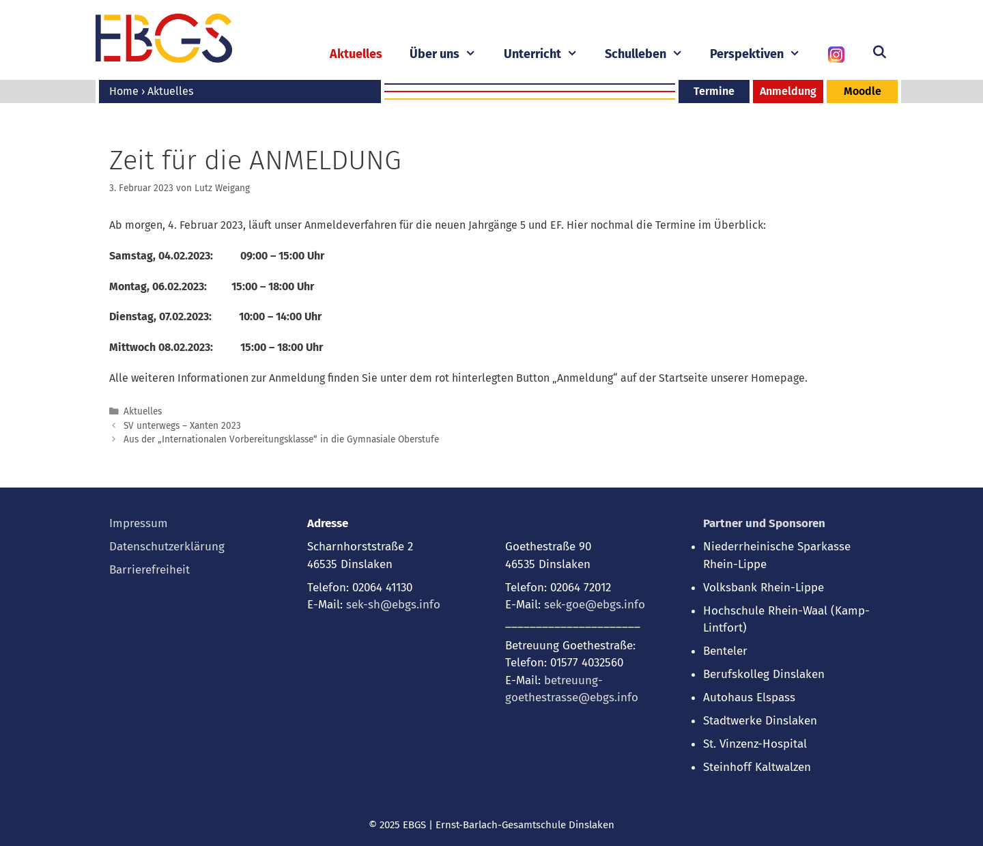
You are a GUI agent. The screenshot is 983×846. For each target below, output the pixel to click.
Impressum (138, 523)
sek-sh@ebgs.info (393, 604)
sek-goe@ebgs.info (594, 604)
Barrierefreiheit (149, 570)
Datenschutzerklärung (167, 546)
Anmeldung (788, 91)
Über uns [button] (449, 54)
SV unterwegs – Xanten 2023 (182, 426)
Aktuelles (356, 53)
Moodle (862, 91)
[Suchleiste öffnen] (879, 52)
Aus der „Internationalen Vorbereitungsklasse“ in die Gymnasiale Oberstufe (281, 439)
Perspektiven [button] (762, 54)
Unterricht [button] (547, 54)
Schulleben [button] (650, 54)
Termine (714, 91)
